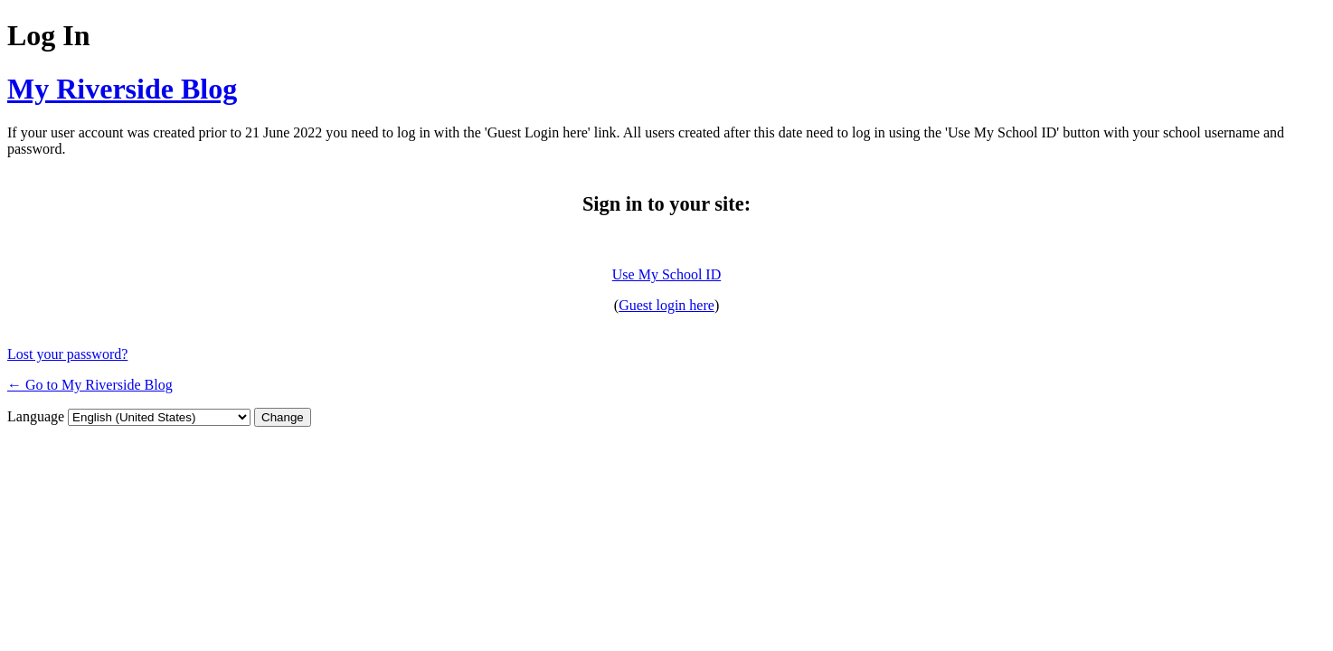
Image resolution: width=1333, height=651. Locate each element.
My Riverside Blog (122, 88)
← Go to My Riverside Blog (90, 384)
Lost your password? (67, 354)
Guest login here (666, 305)
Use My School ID (666, 274)
